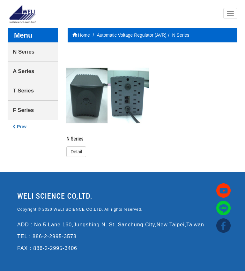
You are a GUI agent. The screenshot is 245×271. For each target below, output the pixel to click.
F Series (23, 110)
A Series (23, 71)
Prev (19, 126)
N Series (23, 52)
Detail (76, 151)
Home (81, 35)
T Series (23, 91)
